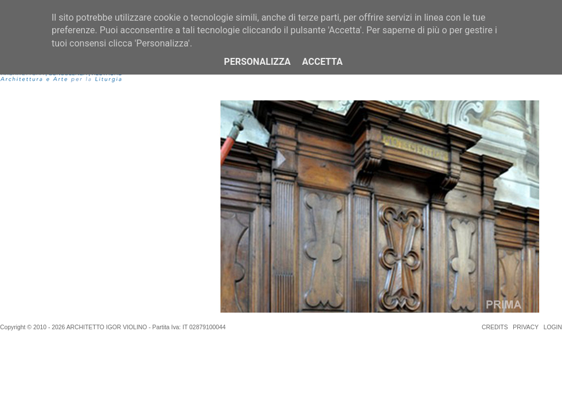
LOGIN (553, 327)
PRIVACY (525, 327)
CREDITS (495, 327)
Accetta (322, 61)
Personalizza (257, 61)
